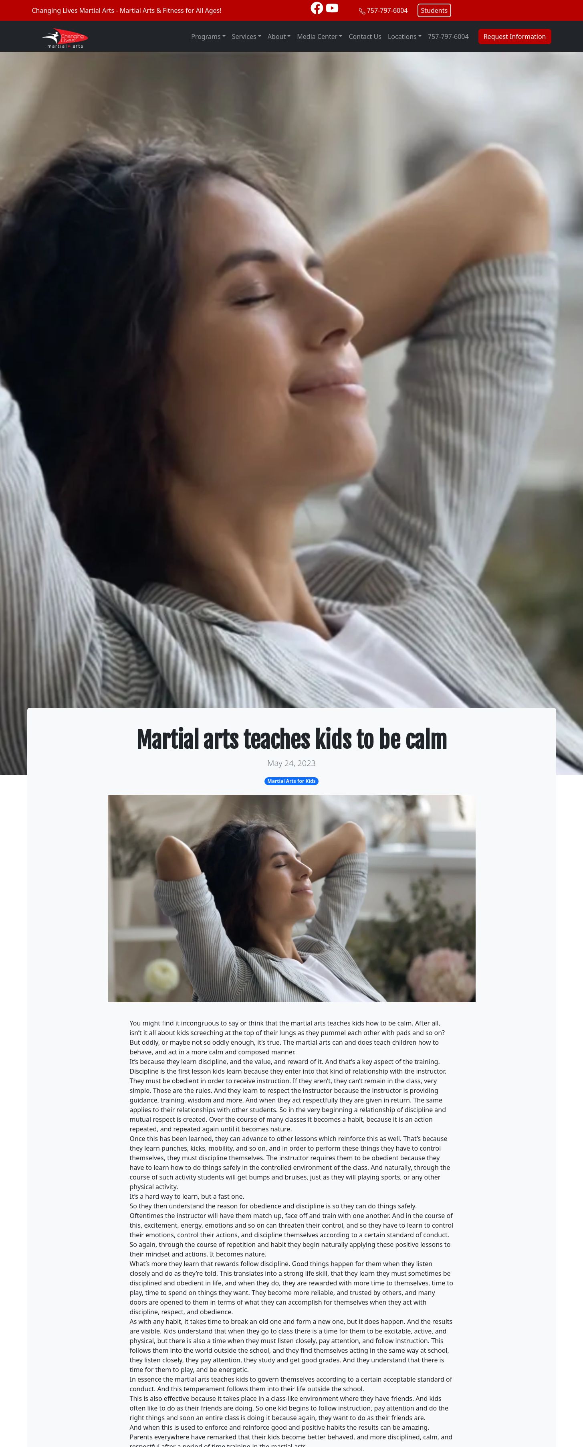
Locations (402, 36)
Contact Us (365, 36)
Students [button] (434, 10)
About (277, 36)
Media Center (317, 36)
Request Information (515, 36)
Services (244, 36)
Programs (205, 36)
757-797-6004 (387, 10)
